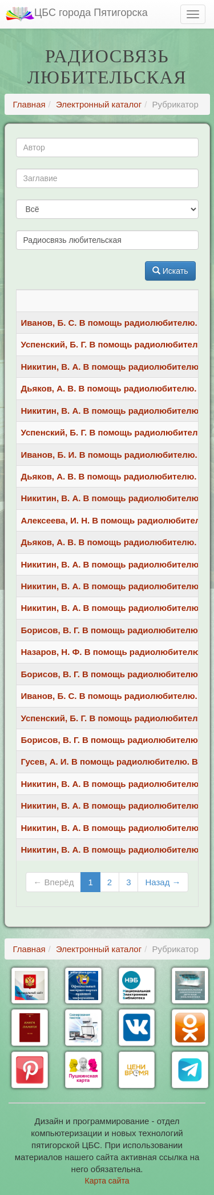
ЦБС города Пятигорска (77, 14)
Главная (29, 104)
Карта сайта (107, 1180)
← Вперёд (53, 882)
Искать (170, 270)
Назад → (162, 882)
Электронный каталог (99, 104)
